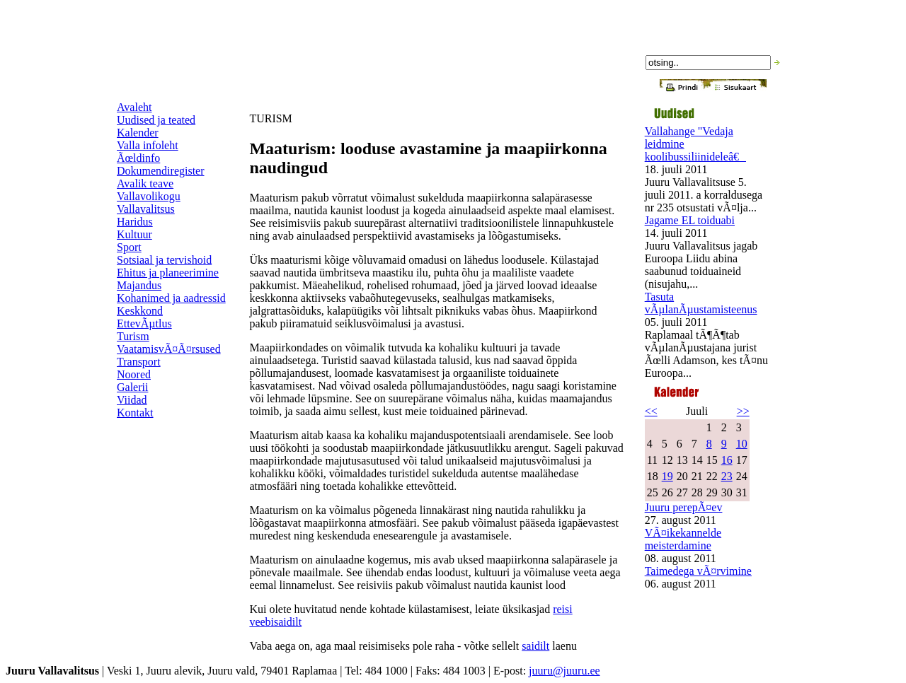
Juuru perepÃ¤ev (684, 507)
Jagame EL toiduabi (690, 220)
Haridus (135, 222)
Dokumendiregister (161, 171)
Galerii (132, 387)
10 (741, 444)
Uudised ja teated (156, 120)
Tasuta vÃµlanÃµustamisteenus (701, 303)
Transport (139, 362)
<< (651, 411)
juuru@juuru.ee (564, 671)
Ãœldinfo (138, 158)
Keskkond (140, 311)
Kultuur (134, 234)
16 (727, 460)
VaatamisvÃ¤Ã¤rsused (169, 349)
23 (727, 476)
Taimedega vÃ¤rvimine (698, 571)
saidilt (535, 646)
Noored (134, 374)
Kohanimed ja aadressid (171, 298)
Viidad (132, 400)
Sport (129, 247)
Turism (133, 336)
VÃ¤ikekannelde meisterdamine (683, 539)
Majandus (139, 285)
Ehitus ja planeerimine (168, 273)
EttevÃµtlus (144, 323)
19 (667, 476)
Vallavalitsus (146, 209)
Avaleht (134, 107)
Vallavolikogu (148, 196)
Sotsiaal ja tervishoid (164, 260)
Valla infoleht (147, 145)
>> (743, 411)
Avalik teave (145, 183)
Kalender (138, 133)
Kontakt (135, 413)
